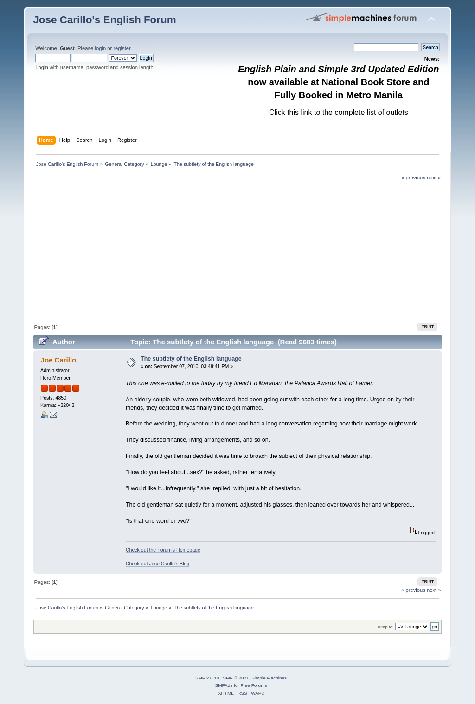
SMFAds (224, 685)
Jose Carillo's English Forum (104, 19)
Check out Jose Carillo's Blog (157, 563)
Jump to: (385, 626)
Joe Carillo (59, 360)
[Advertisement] (237, 251)
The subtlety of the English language (191, 358)
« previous (413, 177)
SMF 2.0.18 (207, 677)
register (121, 48)
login (100, 48)
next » (434, 177)
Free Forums (253, 685)
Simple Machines (269, 677)
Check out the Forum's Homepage (163, 549)
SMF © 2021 (236, 677)
